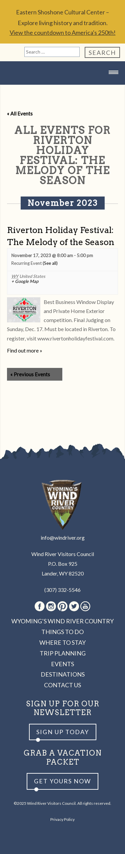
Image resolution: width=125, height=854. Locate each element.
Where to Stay (62, 642)
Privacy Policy (62, 819)
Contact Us (62, 685)
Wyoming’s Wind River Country (62, 621)
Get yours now (62, 781)
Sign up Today (62, 731)
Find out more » (24, 350)
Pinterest (62, 606)
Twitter (74, 606)
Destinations (63, 674)
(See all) (50, 263)
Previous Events (30, 374)
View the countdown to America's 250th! (63, 32)
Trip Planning (63, 653)
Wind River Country (62, 85)
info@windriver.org (63, 537)
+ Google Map (24, 281)
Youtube (85, 606)
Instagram (51, 606)
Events (62, 664)
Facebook (40, 606)
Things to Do (62, 631)
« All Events (20, 113)
